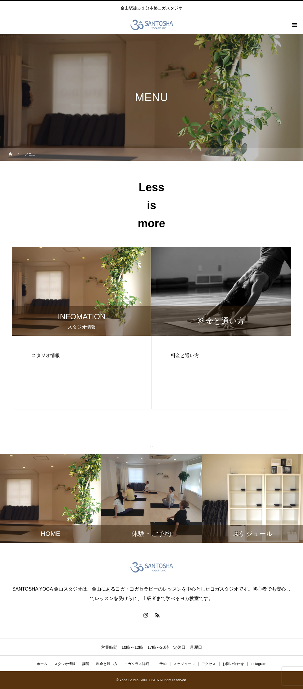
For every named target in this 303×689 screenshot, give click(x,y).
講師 (85, 664)
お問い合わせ (233, 664)
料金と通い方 (106, 664)
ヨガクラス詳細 (136, 664)
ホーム (42, 664)
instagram (258, 664)
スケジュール (184, 664)
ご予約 (161, 664)
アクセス (209, 664)
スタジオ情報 (64, 664)
